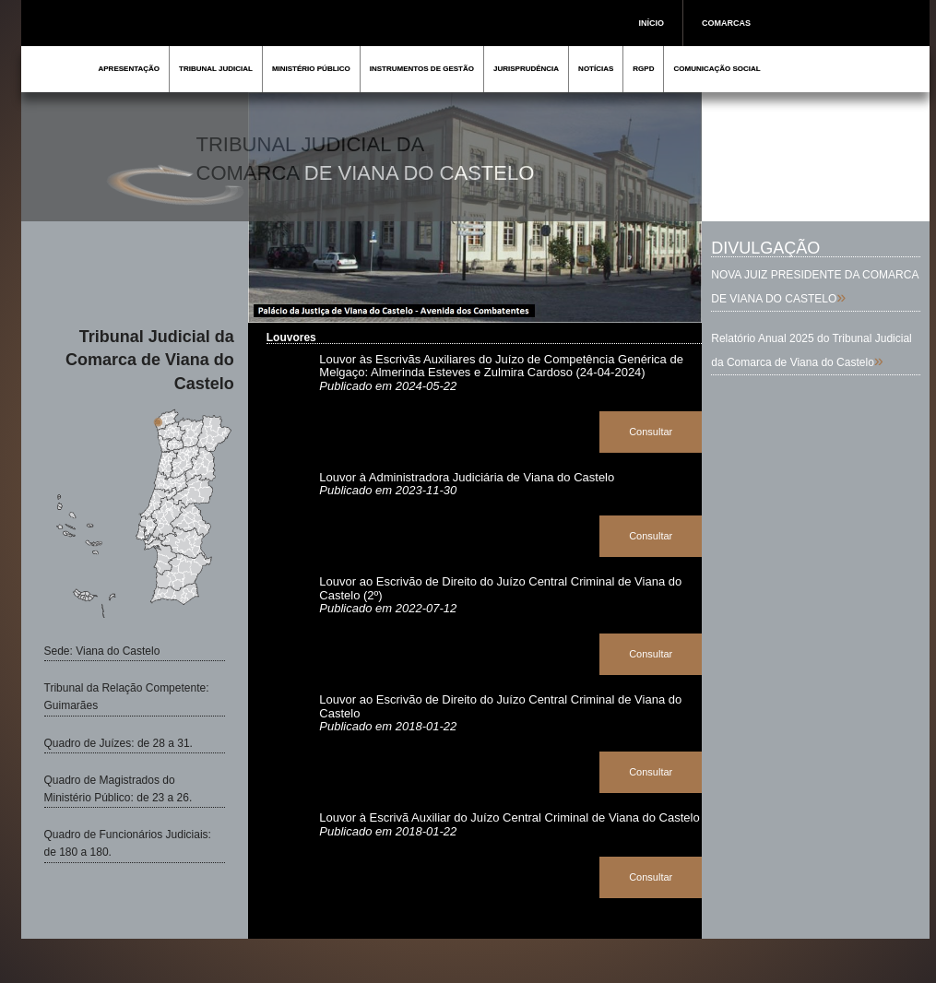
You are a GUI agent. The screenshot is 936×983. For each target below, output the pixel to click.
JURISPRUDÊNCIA (526, 69)
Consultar (650, 431)
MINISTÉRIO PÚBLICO (311, 69)
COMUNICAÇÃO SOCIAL (716, 69)
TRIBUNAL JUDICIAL (216, 69)
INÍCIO (652, 23)
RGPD (643, 69)
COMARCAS (726, 23)
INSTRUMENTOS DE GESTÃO (422, 69)
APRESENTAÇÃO (129, 69)
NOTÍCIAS (595, 69)
